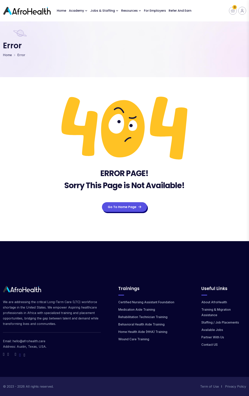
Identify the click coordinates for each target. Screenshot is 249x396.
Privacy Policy (235, 386)
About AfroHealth (214, 302)
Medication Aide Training (136, 309)
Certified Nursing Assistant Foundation (146, 302)
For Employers (155, 10)
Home (61, 10)
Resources (129, 10)
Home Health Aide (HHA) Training (142, 332)
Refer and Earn (180, 10)
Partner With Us (212, 337)
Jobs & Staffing (102, 10)
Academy (76, 10)
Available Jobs (212, 330)
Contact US (209, 345)
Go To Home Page (124, 207)
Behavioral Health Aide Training (141, 324)
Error (21, 55)
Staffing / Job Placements (220, 322)
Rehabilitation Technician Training (142, 317)
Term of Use (209, 386)
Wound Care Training (133, 339)
